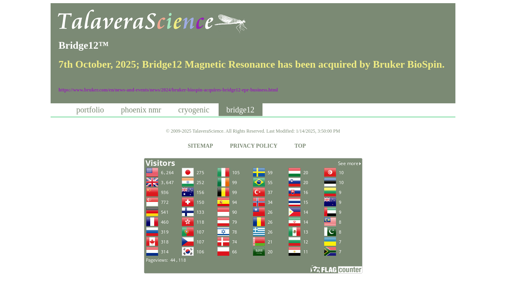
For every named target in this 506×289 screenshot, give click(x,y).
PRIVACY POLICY (254, 146)
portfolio (90, 109)
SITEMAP (200, 146)
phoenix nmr (141, 109)
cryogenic (194, 109)
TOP (300, 146)
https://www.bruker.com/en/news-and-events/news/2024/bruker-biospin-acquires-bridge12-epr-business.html (168, 90)
